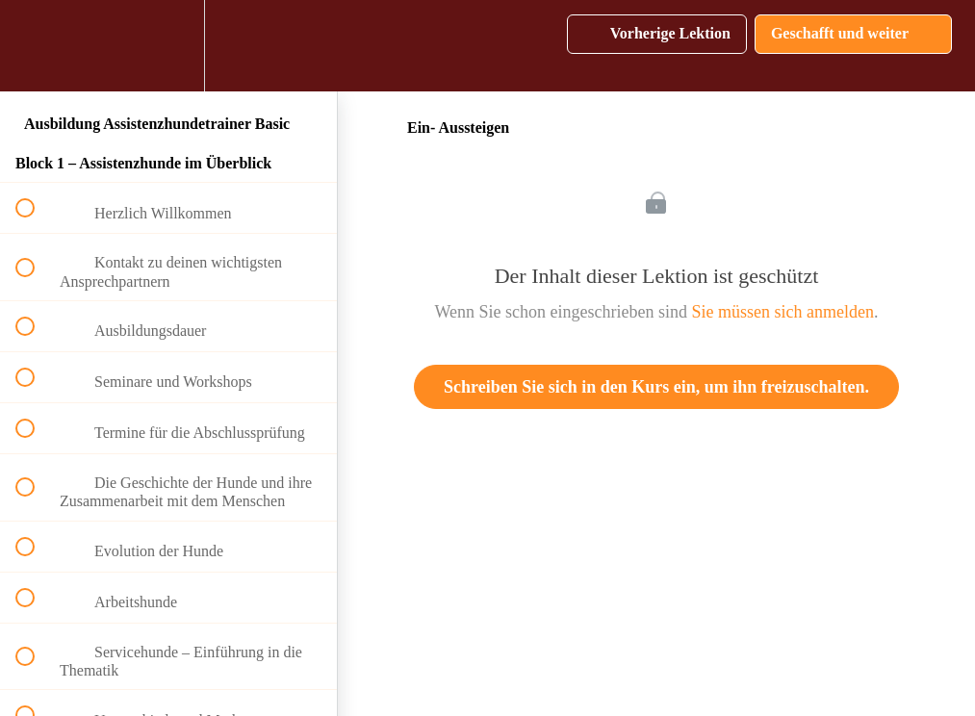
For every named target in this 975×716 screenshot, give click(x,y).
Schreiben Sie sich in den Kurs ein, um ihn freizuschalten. (656, 386)
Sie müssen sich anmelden (783, 311)
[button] (35, 45)
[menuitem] (168, 45)
